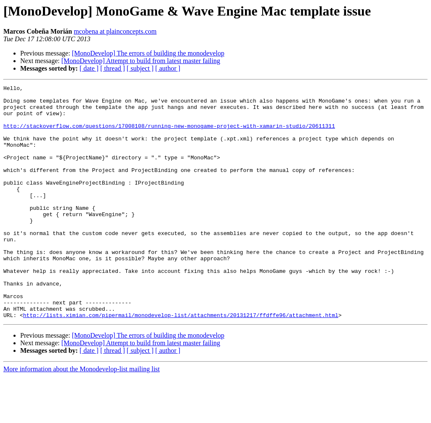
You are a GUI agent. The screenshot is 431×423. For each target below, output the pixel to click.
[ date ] (89, 68)
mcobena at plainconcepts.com (115, 31)
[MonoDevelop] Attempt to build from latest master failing (140, 60)
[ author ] (168, 68)
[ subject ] (140, 68)
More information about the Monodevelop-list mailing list (81, 415)
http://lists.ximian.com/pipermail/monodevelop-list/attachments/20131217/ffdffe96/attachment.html (180, 361)
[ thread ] (112, 68)
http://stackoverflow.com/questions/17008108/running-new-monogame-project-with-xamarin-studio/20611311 (169, 134)
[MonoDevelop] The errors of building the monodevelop (148, 53)
